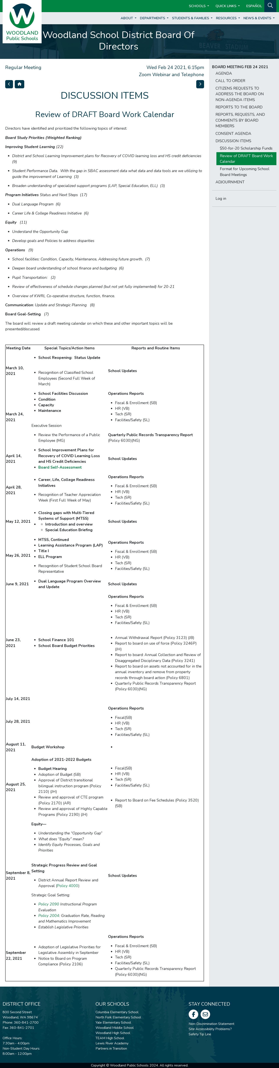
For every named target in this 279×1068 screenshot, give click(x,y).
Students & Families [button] (191, 18)
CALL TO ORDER (230, 80)
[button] (270, 5)
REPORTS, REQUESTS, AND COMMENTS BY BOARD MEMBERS (240, 120)
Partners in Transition (111, 1048)
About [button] (127, 18)
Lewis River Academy (112, 1043)
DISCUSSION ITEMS (233, 141)
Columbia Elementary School (117, 1012)
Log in (221, 198)
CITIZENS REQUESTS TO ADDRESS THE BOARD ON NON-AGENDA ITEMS (240, 94)
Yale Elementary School (113, 1022)
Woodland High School (113, 1033)
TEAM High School (110, 1038)
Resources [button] (226, 18)
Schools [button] (197, 6)
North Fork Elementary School (118, 1017)
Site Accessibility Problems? (210, 1029)
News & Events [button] (257, 18)
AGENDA (224, 73)
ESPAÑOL (254, 6)
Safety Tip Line (200, 1034)
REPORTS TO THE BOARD (239, 107)
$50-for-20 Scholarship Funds (246, 148)
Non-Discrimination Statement (211, 1023)
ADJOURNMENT (230, 182)
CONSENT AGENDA (233, 133)
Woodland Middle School (115, 1027)
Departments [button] (153, 18)
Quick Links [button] (226, 6)
